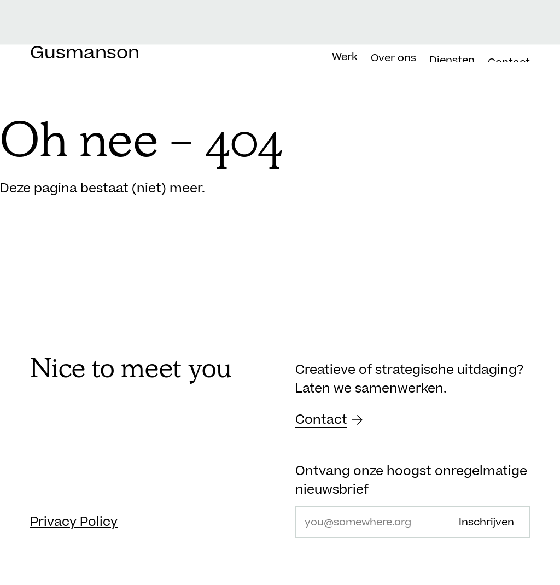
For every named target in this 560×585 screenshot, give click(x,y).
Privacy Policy (74, 522)
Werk (345, 60)
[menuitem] (508, 28)
